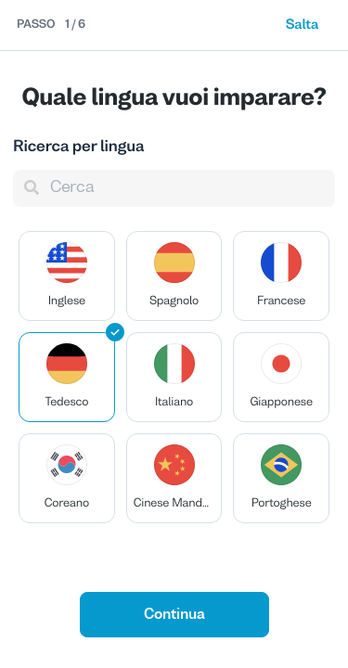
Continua (174, 615)
